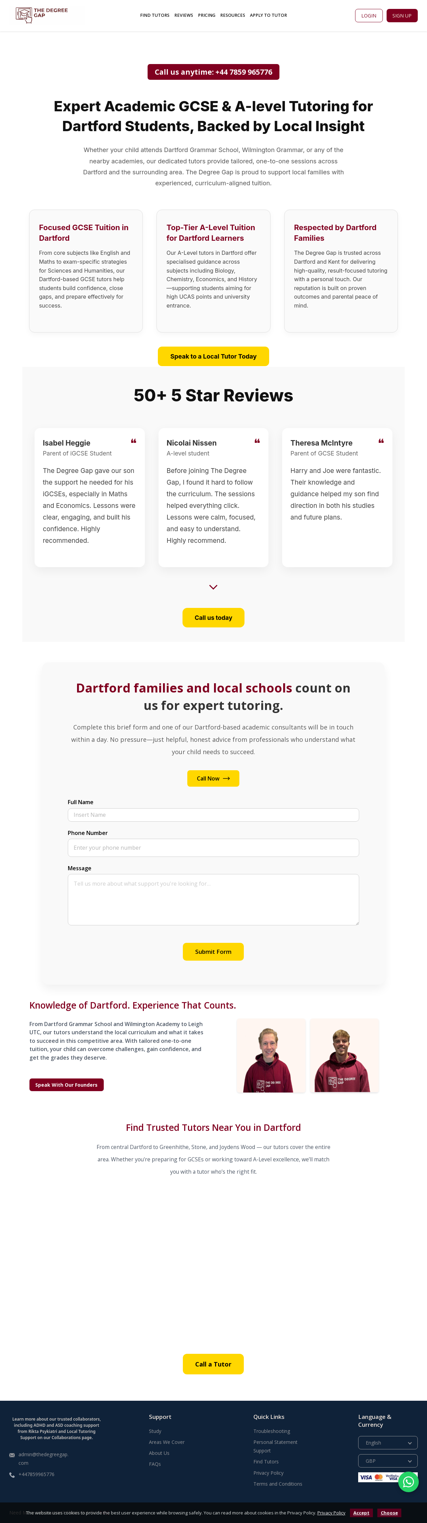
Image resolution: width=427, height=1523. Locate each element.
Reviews (183, 15)
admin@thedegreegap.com (43, 1458)
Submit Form (213, 952)
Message (79, 868)
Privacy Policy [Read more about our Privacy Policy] (268, 1473)
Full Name (80, 802)
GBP (371, 1461)
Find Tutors (154, 15)
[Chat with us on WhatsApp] (408, 1482)
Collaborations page (72, 1437)
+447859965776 (36, 1474)
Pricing (206, 15)
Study (155, 1431)
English (373, 1442)
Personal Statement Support (275, 1446)
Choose (389, 1513)
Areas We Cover (167, 1442)
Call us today (214, 617)
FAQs (155, 1464)
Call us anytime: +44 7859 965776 (213, 72)
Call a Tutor (213, 1364)
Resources (232, 15)
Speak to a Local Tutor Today (213, 356)
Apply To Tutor (268, 15)
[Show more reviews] (213, 587)
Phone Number (88, 833)
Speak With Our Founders (66, 1085)
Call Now (213, 778)
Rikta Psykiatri (42, 1431)
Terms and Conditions (277, 1484)
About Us (159, 1453)
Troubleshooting (271, 1431)
